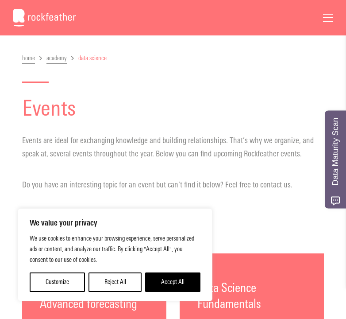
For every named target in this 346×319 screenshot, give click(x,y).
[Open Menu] (327, 17)
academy (56, 58)
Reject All (115, 282)
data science (92, 58)
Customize (57, 282)
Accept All (173, 282)
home (28, 58)
